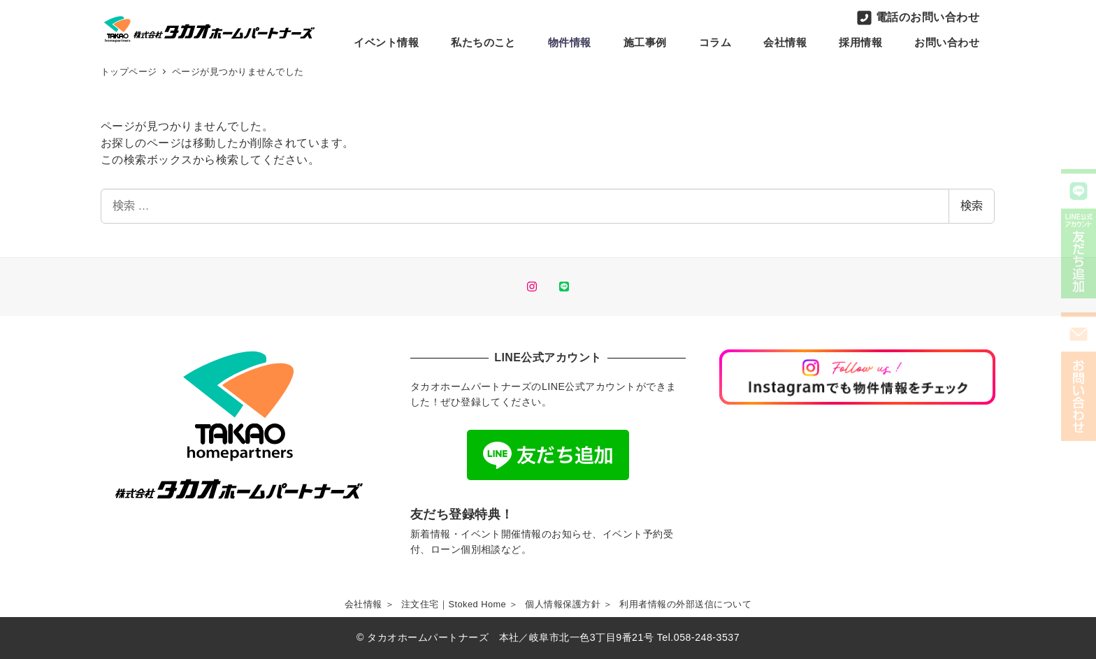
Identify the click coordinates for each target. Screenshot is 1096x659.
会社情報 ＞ (369, 604)
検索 (971, 206)
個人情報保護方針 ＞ (568, 604)
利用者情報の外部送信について (685, 604)
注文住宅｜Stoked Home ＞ (460, 604)
